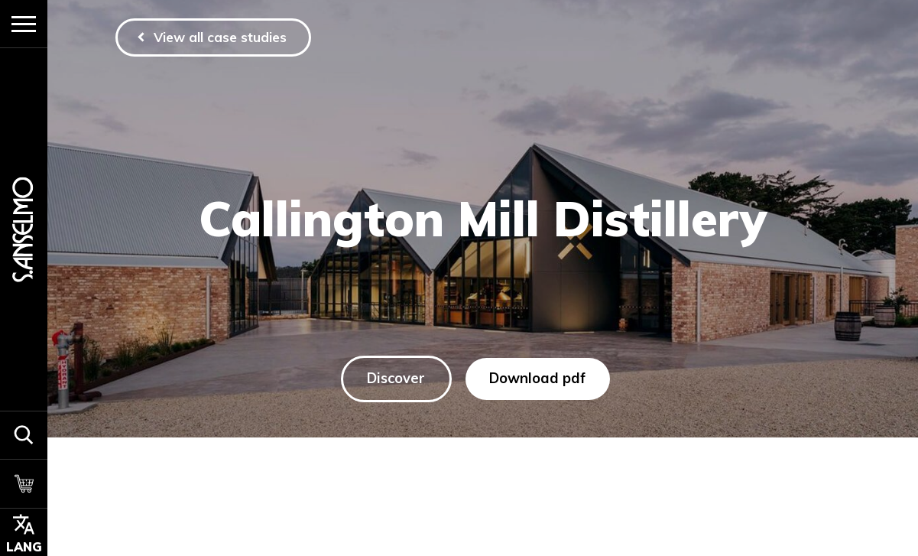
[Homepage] (23, 229)
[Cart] (23, 483)
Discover (397, 379)
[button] (23, 435)
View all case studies (220, 37)
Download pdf (538, 379)
